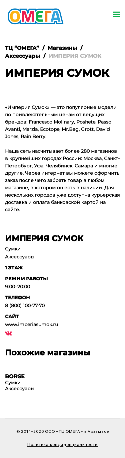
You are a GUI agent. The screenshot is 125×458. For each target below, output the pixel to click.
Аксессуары (22, 56)
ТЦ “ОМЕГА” (22, 48)
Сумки (13, 249)
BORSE (15, 377)
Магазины (62, 48)
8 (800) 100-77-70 (25, 306)
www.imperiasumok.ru (31, 324)
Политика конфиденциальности (62, 444)
